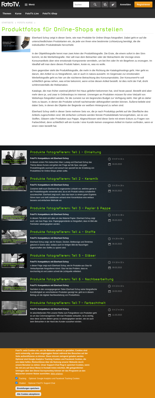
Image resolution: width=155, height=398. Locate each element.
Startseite (7, 23)
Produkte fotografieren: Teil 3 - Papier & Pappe (70, 208)
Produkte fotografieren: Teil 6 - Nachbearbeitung (72, 279)
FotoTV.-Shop (50, 13)
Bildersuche (105, 4)
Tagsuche (112, 4)
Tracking (22, 378)
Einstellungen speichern (28, 388)
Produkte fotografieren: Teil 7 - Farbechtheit (68, 303)
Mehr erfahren (57, 374)
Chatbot (22, 383)
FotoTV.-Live (32, 13)
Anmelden (125, 4)
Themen (7, 13)
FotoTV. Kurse (25, 23)
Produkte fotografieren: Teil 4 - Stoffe (63, 232)
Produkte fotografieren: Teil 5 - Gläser (63, 256)
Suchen (95, 4)
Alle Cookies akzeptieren (28, 394)
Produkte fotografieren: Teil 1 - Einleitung (65, 152)
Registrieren (143, 4)
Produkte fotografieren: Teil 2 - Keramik (64, 179)
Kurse (18, 13)
